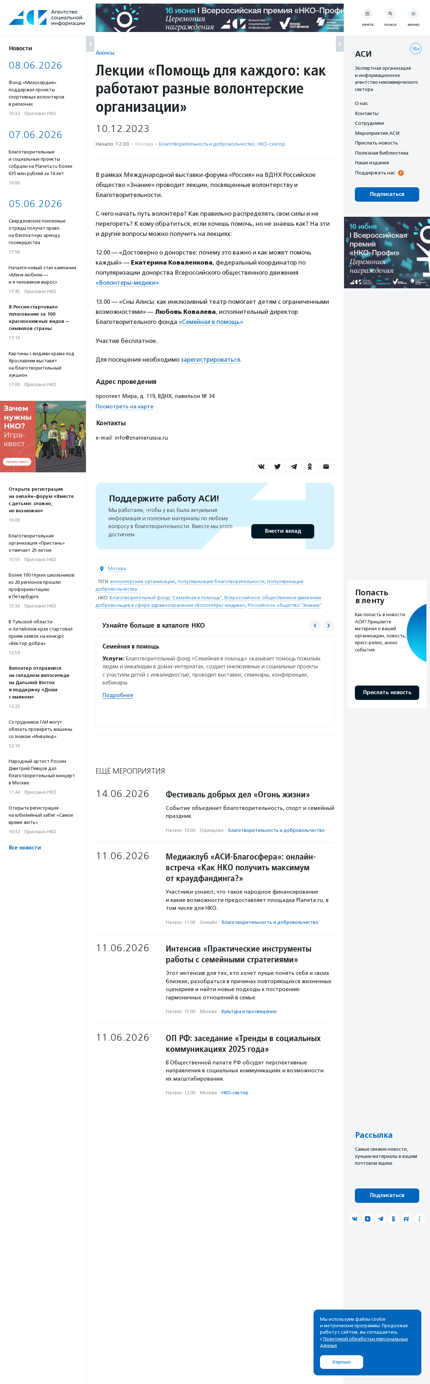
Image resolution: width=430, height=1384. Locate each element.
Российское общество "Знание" (284, 604)
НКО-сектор (271, 144)
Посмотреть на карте (125, 406)
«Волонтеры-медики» (128, 282)
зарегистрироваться (211, 359)
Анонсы (105, 53)
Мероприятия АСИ (377, 133)
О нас (361, 103)
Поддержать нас (375, 172)
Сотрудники (369, 123)
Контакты (367, 113)
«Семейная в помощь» (211, 321)
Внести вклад (283, 530)
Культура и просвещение (248, 1010)
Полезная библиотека (381, 153)
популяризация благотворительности (221, 581)
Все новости (25, 847)
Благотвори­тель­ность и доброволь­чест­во (207, 144)
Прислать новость (376, 143)
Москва (117, 568)
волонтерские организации (142, 581)
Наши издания (372, 162)
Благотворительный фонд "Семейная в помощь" (166, 597)
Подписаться (387, 194)
